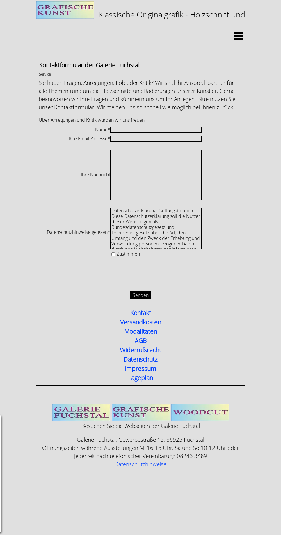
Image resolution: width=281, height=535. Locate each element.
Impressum (140, 369)
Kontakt (140, 313)
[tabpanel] (140, 16)
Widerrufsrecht (140, 350)
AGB (141, 341)
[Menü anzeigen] (238, 35)
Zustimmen (128, 254)
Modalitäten (140, 331)
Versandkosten (140, 322)
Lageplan (140, 378)
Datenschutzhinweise (140, 464)
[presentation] (83, 276)
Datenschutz (140, 359)
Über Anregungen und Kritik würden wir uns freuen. (92, 120)
